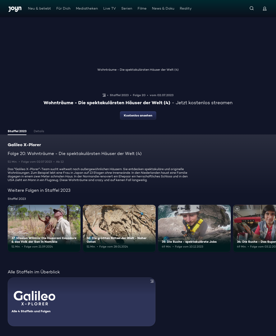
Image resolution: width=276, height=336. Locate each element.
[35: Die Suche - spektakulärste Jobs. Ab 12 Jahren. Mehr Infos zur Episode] (194, 228)
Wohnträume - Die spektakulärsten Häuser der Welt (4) (138, 69)
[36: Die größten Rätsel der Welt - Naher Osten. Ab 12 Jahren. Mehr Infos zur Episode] (119, 228)
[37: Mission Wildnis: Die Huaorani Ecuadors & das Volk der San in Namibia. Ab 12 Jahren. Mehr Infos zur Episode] (44, 228)
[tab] (17, 131)
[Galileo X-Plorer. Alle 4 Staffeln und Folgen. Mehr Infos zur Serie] (81, 301)
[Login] (264, 8)
